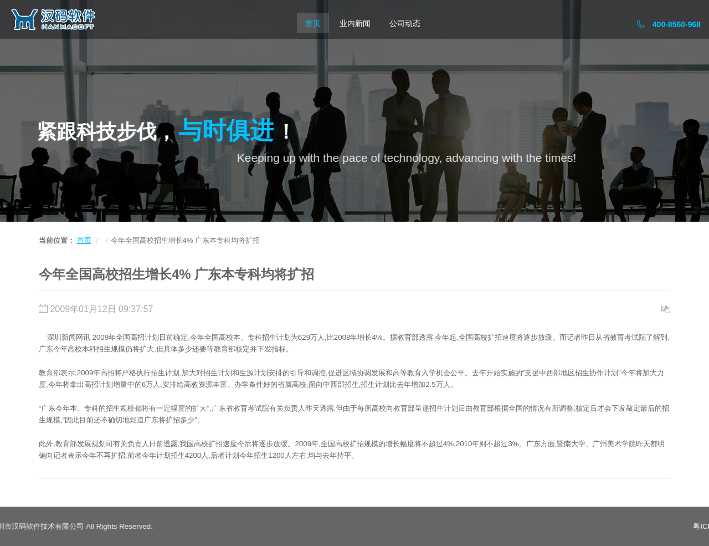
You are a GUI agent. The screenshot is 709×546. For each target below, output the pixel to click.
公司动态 (404, 23)
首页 (313, 23)
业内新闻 (355, 23)
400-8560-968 (669, 24)
